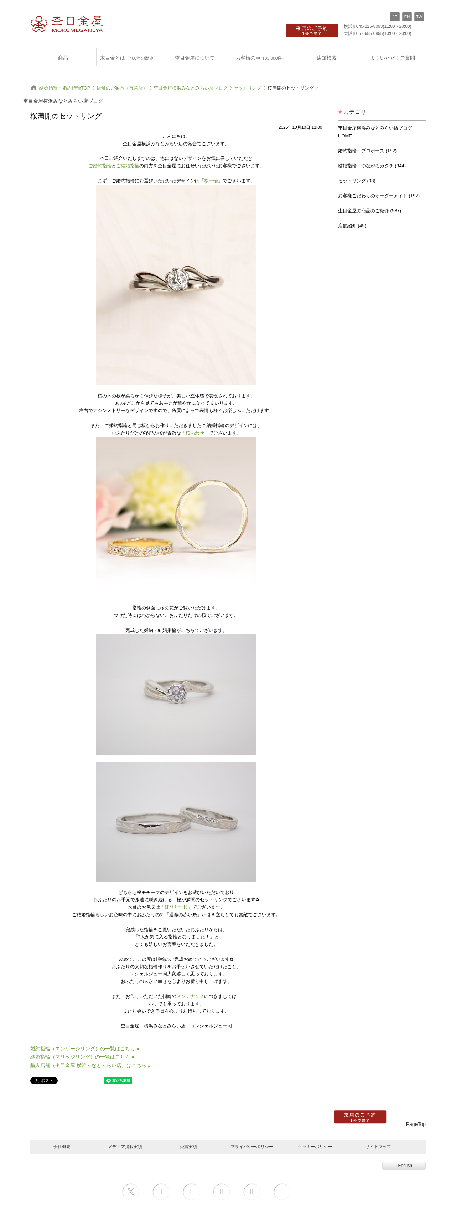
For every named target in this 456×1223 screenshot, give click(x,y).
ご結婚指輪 (127, 165)
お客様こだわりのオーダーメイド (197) (379, 195)
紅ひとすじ (176, 907)
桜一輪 (211, 180)
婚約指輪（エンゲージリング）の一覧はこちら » (84, 1048)
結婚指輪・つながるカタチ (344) (372, 165)
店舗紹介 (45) (352, 225)
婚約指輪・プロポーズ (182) (367, 150)
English (404, 1165)
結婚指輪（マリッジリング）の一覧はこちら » (82, 1057)
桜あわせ (195, 433)
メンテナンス (190, 996)
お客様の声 (260, 57)
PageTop (416, 1121)
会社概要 (62, 1146)
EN (407, 17)
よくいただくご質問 (392, 57)
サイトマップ (378, 1146)
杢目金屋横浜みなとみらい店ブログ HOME (375, 131)
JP (395, 17)
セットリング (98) (356, 180)
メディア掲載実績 (125, 1146)
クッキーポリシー (315, 1146)
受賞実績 (188, 1146)
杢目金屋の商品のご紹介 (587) (369, 210)
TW (419, 17)
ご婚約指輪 (100, 165)
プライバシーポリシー (251, 1146)
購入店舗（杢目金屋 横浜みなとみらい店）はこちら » (90, 1065)
